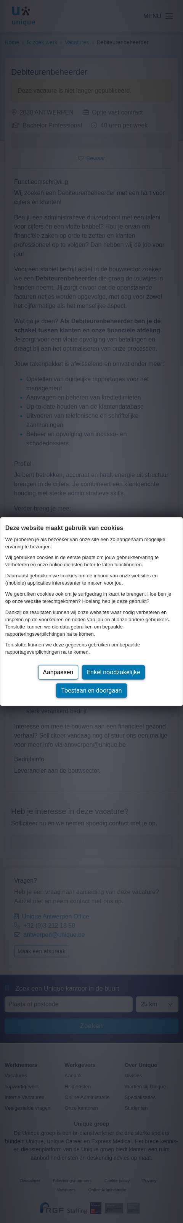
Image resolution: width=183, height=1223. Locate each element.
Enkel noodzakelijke (113, 672)
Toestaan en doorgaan (91, 690)
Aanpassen (58, 672)
